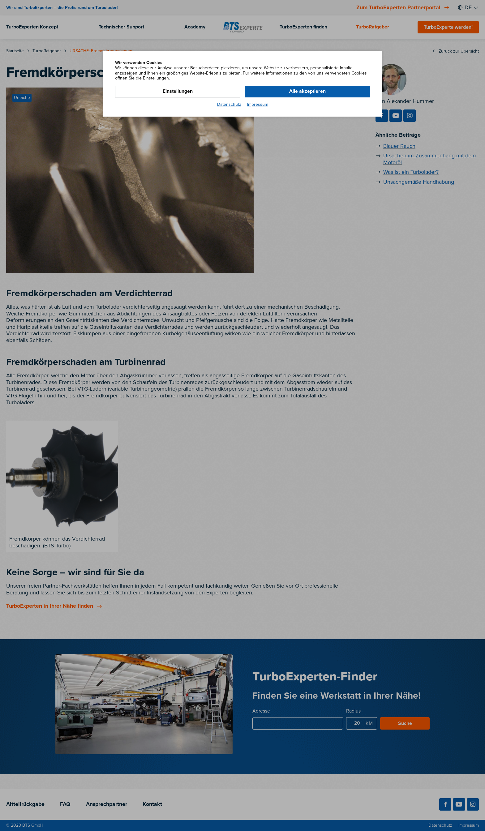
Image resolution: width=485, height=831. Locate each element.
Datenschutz (229, 104)
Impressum (257, 104)
